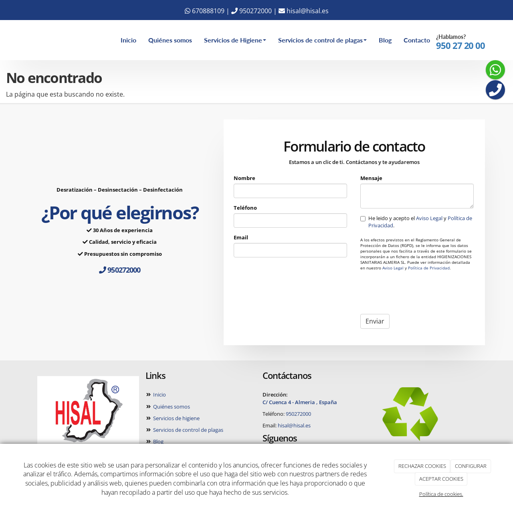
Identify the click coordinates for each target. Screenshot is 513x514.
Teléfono (245, 207)
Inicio (128, 40)
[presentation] (421, 292)
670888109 (204, 10)
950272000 (251, 10)
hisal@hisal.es (304, 10)
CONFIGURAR (471, 465)
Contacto (417, 40)
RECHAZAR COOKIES (422, 465)
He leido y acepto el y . (416, 222)
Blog (385, 40)
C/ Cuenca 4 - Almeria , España (300, 402)
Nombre (244, 178)
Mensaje (371, 178)
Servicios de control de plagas (322, 40)
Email (241, 237)
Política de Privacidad (429, 268)
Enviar (375, 321)
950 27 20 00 (460, 45)
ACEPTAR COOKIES (441, 478)
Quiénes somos (170, 40)
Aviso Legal (429, 218)
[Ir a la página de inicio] (20, 40)
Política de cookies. (441, 494)
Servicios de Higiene (235, 40)
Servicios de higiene (176, 418)
